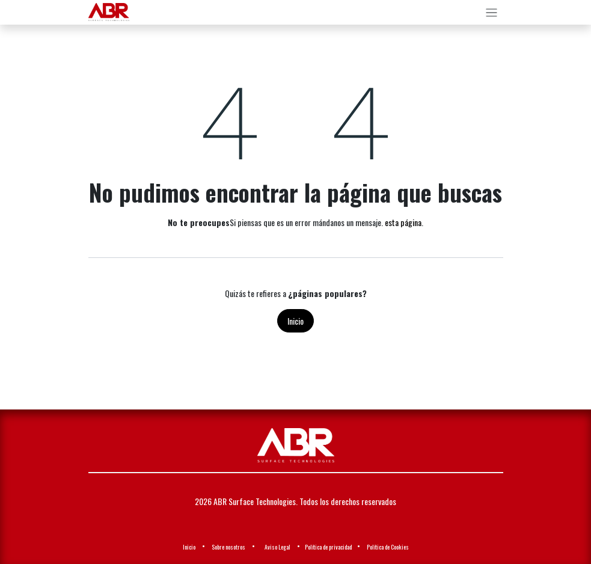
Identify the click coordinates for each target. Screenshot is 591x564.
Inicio (295, 320)
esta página (403, 222)
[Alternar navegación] (491, 12)
